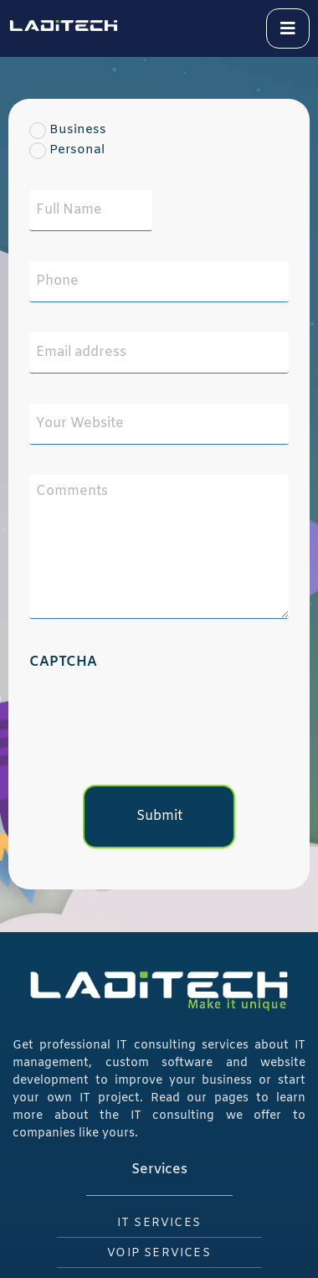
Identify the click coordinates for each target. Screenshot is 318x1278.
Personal (55, 150)
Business (55, 130)
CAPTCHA (63, 662)
